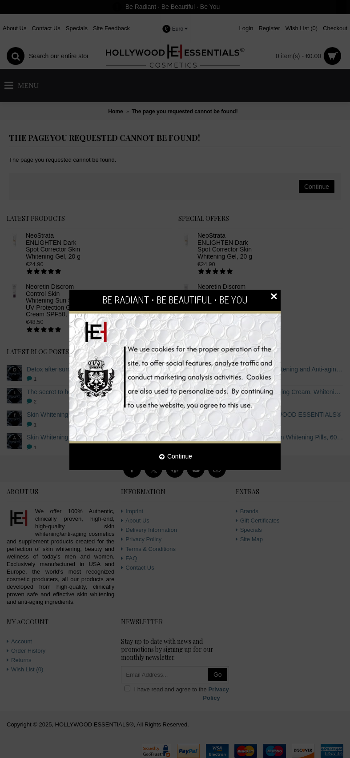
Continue (175, 457)
